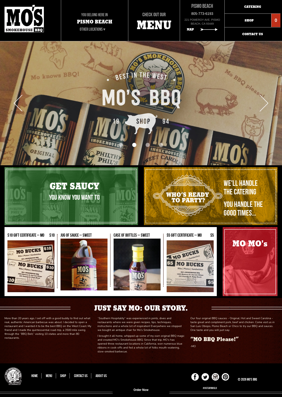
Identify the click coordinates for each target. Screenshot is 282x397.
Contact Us (81, 376)
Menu (49, 376)
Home (34, 376)
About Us (101, 376)
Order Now (141, 390)
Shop (63, 376)
